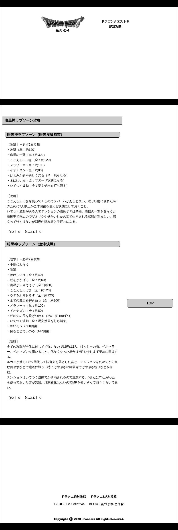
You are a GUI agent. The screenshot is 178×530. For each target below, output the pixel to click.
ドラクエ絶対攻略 (73, 496)
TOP (150, 303)
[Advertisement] (89, 67)
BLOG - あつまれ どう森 (106, 504)
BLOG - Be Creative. (69, 504)
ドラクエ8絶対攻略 (103, 496)
